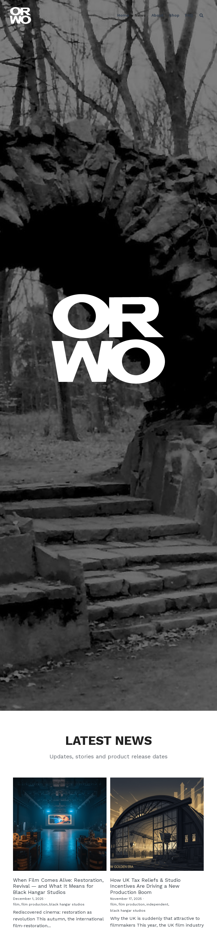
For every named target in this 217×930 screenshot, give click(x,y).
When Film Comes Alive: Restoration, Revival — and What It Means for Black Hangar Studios (58, 886)
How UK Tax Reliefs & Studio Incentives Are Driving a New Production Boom (145, 886)
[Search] (201, 15)
